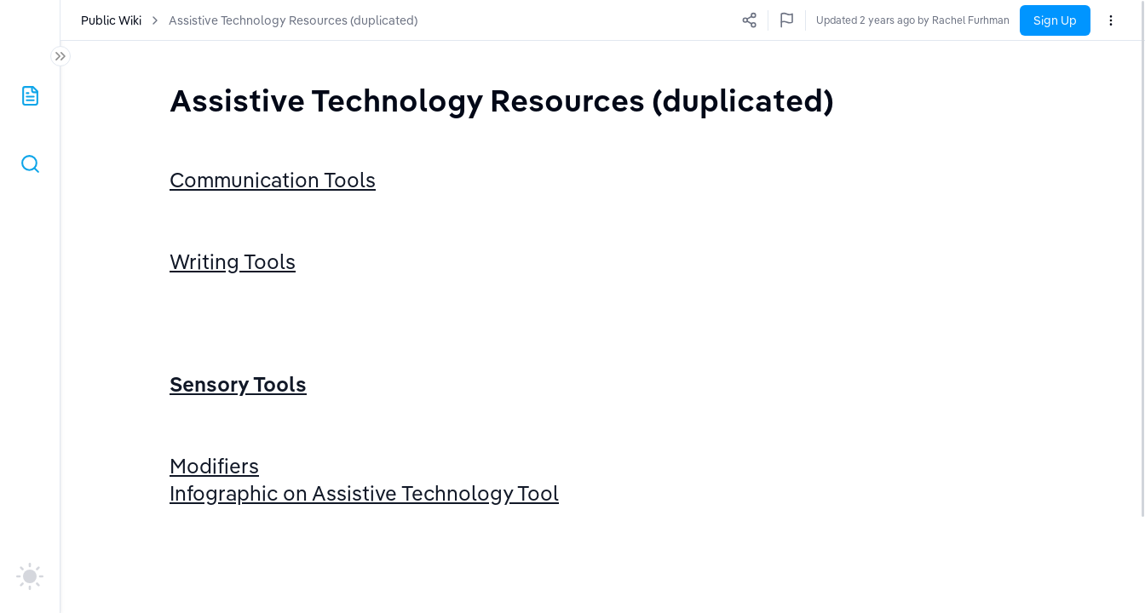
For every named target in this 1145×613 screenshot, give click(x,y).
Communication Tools (273, 179)
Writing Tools (233, 283)
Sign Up (1055, 20)
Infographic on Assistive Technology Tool (364, 582)
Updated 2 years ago (960, 20)
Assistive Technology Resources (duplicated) (293, 20)
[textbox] (501, 100)
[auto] (29, 576)
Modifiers (214, 533)
